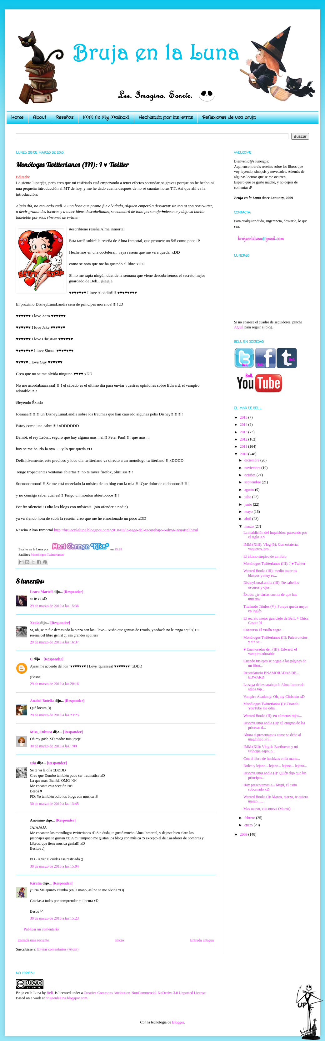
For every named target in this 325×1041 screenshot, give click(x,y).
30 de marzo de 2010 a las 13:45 (54, 803)
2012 (244, 439)
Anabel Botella (42, 700)
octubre (250, 475)
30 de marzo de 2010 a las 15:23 (54, 918)
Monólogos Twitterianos (47, 554)
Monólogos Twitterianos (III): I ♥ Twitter (274, 563)
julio (248, 497)
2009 (244, 834)
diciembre (252, 460)
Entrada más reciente (33, 940)
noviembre (252, 468)
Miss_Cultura (41, 732)
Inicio (119, 940)
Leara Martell (41, 592)
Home (17, 117)
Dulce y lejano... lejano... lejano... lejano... (275, 766)
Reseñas (64, 117)
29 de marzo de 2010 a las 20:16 (54, 684)
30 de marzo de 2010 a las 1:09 (53, 746)
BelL (50, 993)
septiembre (253, 482)
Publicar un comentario (41, 929)
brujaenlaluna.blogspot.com (66, 998)
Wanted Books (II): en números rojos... (272, 716)
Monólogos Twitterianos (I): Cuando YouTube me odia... (270, 706)
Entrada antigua (202, 940)
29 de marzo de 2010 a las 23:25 (54, 715)
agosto (249, 489)
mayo (249, 511)
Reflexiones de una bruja (229, 117)
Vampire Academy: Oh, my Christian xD (274, 696)
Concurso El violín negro (262, 630)
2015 (244, 417)
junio (248, 504)
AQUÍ (238, 327)
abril (248, 519)
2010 (244, 454)
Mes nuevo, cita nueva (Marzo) (266, 809)
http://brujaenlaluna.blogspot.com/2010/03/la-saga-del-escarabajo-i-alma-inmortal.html (126, 530)
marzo (249, 526)
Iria (33, 763)
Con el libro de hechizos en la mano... (271, 758)
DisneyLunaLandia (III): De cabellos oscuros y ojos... (271, 584)
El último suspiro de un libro (265, 556)
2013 (244, 432)
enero (249, 825)
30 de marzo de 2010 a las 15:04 (54, 866)
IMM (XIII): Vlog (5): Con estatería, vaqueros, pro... (270, 546)
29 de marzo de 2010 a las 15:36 (54, 606)
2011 (244, 446)
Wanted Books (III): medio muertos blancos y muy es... (270, 573)
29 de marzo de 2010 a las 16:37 (54, 642)
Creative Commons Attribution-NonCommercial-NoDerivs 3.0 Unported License (145, 993)
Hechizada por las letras (165, 117)
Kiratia (36, 883)
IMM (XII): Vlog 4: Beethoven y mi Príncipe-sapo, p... (270, 749)
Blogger (178, 1022)
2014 (244, 424)
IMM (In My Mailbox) (106, 117)
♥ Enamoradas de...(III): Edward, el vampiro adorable (270, 651)
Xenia (34, 623)
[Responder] (73, 592)
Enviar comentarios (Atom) (57, 949)
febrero (250, 818)
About (39, 117)
